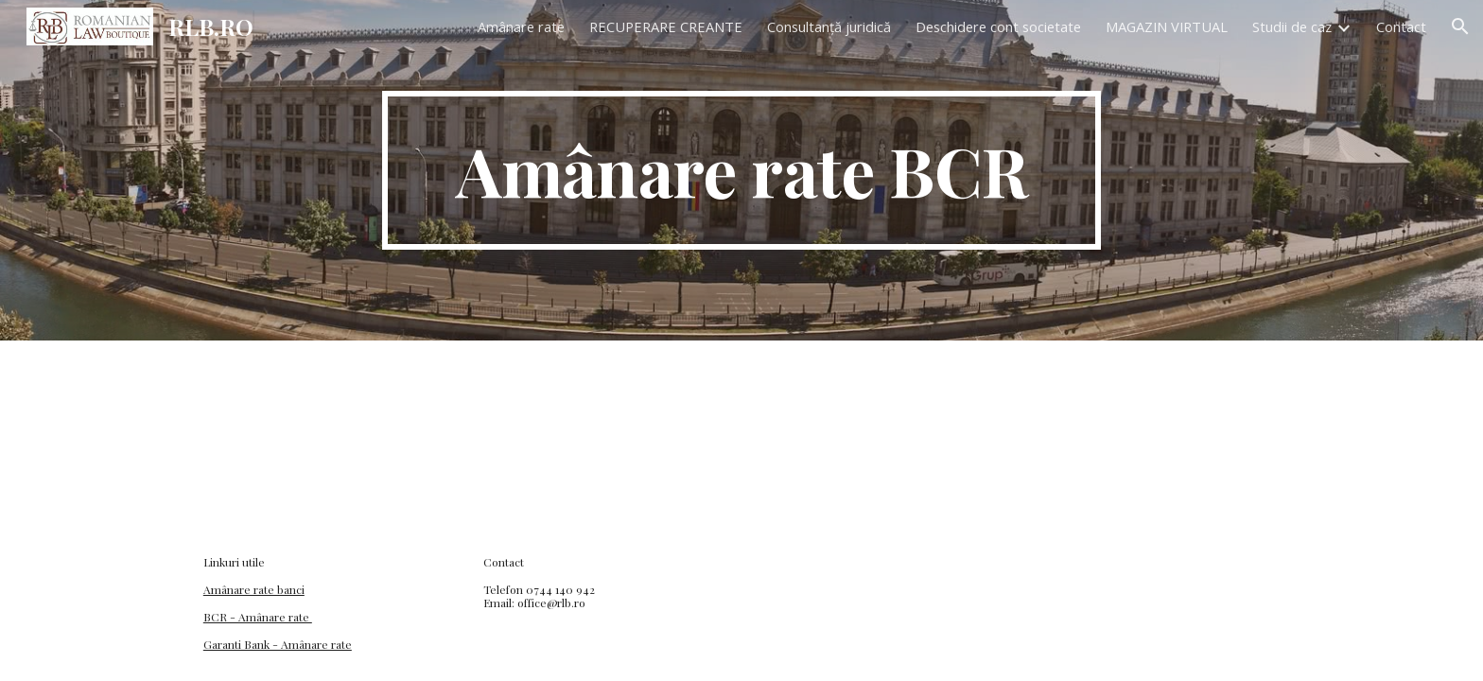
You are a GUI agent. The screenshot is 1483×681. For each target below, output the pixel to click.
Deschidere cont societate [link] (998, 26)
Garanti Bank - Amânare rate (277, 644)
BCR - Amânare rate (257, 616)
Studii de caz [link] (1292, 26)
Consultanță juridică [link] (829, 26)
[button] (1460, 26)
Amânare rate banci (254, 589)
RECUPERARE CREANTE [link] (665, 26)
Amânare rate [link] (521, 26)
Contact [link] (1401, 26)
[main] (741, 170)
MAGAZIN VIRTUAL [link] (1167, 26)
